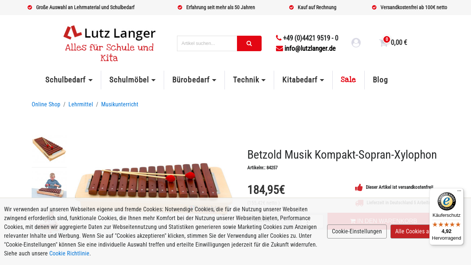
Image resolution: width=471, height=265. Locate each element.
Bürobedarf (190, 79)
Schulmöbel (129, 79)
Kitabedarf (299, 79)
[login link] (356, 43)
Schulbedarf (65, 79)
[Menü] (459, 192)
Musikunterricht (119, 104)
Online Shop (46, 104)
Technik (246, 79)
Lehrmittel (80, 104)
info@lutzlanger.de (306, 48)
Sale (348, 80)
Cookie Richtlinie (69, 253)
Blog (380, 79)
